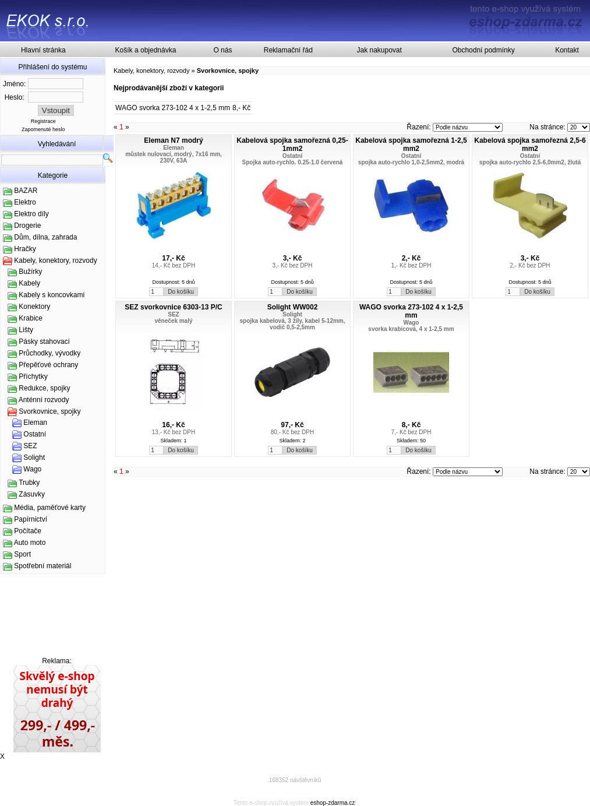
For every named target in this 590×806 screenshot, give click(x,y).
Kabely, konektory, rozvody (55, 260)
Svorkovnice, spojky (49, 411)
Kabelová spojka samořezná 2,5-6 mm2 (529, 144)
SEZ (30, 446)
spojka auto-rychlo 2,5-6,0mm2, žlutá (530, 162)
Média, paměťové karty (50, 508)
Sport (22, 554)
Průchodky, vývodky (49, 353)
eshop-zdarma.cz (332, 803)
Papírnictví (30, 519)
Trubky (29, 482)
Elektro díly (31, 214)
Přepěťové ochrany (48, 365)
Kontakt (567, 50)
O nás (222, 50)
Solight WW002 (292, 307)
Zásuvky (32, 494)
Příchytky (33, 376)
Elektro (25, 202)
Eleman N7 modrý (173, 140)
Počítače (27, 531)
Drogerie (27, 225)
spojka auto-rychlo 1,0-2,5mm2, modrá (411, 162)
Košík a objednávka (145, 50)
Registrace (43, 121)
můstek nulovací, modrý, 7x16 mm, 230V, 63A (173, 157)
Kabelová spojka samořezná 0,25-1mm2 (292, 144)
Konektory (34, 306)
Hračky (25, 249)
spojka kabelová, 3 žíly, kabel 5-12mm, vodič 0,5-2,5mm (292, 324)
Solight (34, 457)
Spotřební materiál (42, 566)
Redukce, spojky (44, 388)
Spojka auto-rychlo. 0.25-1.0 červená (292, 162)
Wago (32, 469)
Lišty (26, 330)
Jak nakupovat (378, 50)
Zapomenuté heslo (43, 129)
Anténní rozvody (44, 400)
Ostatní (34, 434)
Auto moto (30, 542)
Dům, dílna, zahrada (45, 237)
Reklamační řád (288, 50)
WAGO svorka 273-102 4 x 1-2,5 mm (172, 108)
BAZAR (25, 190)
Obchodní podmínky (483, 50)
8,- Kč (241, 108)
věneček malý (173, 321)
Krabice (31, 318)
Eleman (35, 422)
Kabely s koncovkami (51, 295)
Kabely (29, 283)
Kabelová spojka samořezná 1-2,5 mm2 (411, 144)
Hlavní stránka (43, 50)
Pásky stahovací (44, 341)
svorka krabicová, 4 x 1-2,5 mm (411, 329)
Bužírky (30, 272)
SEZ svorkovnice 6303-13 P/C (173, 307)
